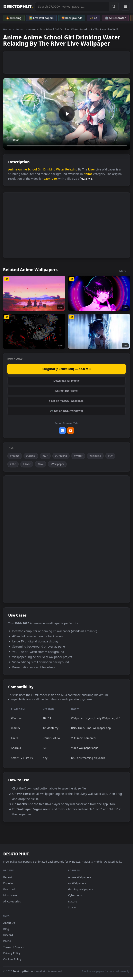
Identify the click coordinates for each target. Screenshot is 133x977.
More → (124, 271)
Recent (7, 877)
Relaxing (71, 169)
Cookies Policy (12, 959)
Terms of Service (13, 947)
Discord (8, 935)
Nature (72, 901)
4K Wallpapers (77, 883)
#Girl (45, 456)
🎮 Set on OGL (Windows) (66, 410)
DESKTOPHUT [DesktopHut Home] (18, 6)
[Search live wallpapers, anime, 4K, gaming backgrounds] (72, 6)
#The (13, 464)
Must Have (10, 895)
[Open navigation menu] (125, 6)
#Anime (14, 456)
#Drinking (61, 456)
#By (110, 456)
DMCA (7, 941)
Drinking (49, 169)
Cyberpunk (75, 895)
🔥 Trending (13, 18)
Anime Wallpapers (79, 877)
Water (60, 169)
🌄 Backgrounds (71, 18)
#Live (40, 464)
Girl (40, 169)
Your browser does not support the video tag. (66, 114)
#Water (78, 456)
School (32, 169)
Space (72, 907)
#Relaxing (95, 456)
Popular (8, 883)
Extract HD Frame (66, 390)
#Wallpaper (57, 464)
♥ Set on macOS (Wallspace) (67, 400)
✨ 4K (93, 18)
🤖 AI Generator (115, 18)
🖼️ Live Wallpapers (41, 18)
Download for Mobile (66, 380)
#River (26, 464)
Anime (19, 29)
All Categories (12, 901)
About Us (9, 923)
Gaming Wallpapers (80, 889)
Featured (9, 889)
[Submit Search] (113, 6)
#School (31, 456)
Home (7, 29)
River (91, 169)
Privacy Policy (11, 953)
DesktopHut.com (24, 971)
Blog (6, 929)
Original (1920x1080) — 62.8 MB (66, 369)
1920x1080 (49, 179)
